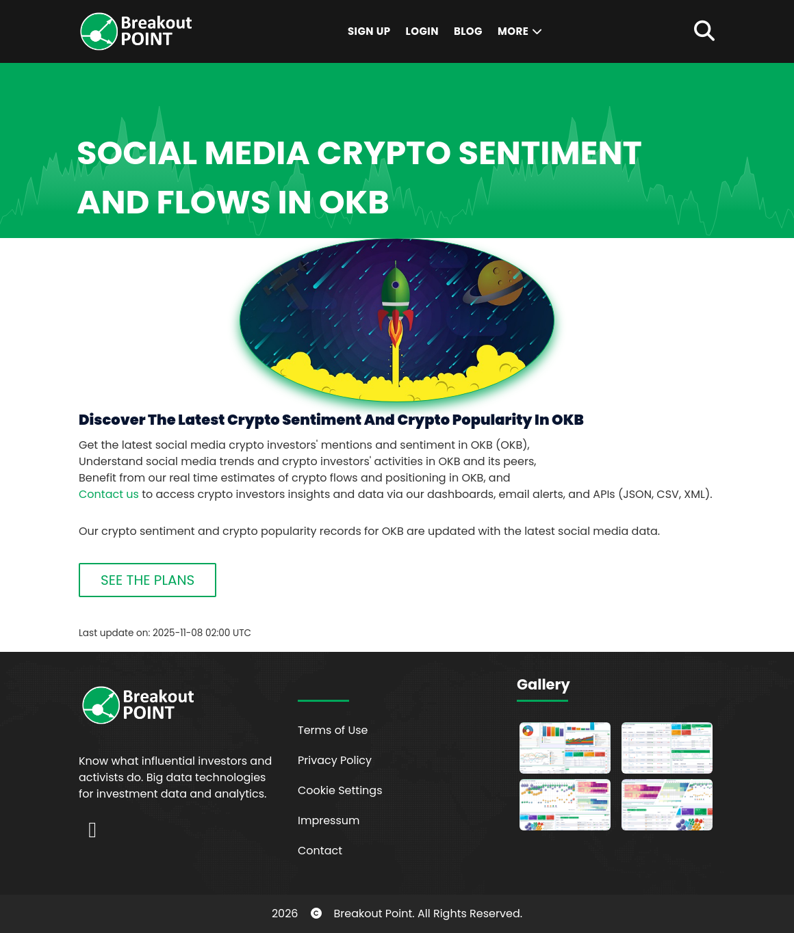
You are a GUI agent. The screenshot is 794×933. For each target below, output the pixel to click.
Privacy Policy (335, 760)
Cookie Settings (340, 790)
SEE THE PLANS (147, 580)
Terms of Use (333, 730)
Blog (468, 31)
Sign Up (369, 31)
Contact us (109, 494)
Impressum (329, 820)
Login (422, 31)
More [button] (521, 31)
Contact (320, 850)
